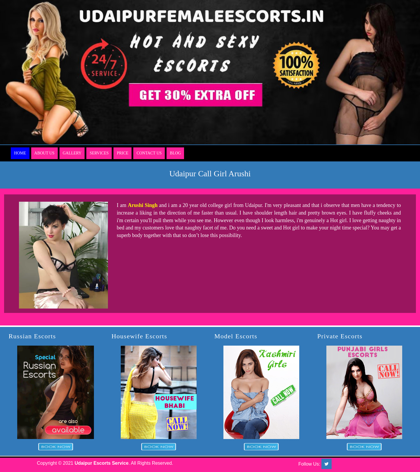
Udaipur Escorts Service (102, 463)
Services (99, 153)
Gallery (72, 153)
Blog (175, 153)
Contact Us (149, 153)
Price (122, 153)
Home (20, 153)
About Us (44, 153)
